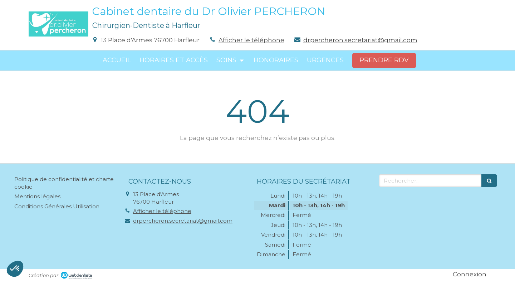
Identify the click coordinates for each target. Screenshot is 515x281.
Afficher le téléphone (251, 40)
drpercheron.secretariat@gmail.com (360, 40)
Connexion (469, 274)
